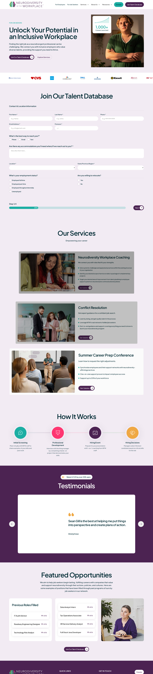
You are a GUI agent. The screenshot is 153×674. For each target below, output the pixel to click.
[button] (84, 4)
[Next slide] (141, 524)
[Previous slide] (12, 524)
